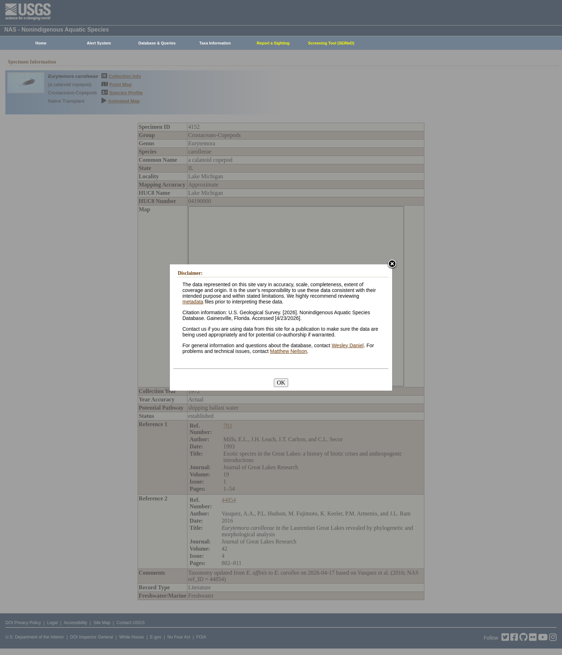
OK (281, 383)
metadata (192, 302)
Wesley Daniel (347, 345)
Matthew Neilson (288, 351)
